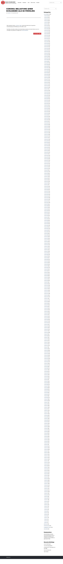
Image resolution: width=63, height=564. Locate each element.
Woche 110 (46, 351)
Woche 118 (46, 338)
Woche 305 (46, 33)
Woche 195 (46, 212)
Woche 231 (46, 155)
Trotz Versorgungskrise (48, 550)
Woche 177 (46, 242)
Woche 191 (46, 219)
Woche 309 (46, 27)
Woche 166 (46, 260)
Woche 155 (46, 278)
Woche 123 (46, 330)
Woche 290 (46, 58)
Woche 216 (46, 179)
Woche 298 (46, 45)
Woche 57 (46, 438)
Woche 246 (46, 130)
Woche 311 (46, 24)
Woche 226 (46, 163)
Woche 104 (46, 361)
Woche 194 (46, 214)
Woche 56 (46, 440)
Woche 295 (46, 50)
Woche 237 (46, 145)
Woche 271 (46, 89)
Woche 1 (45, 527)
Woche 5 (45, 520)
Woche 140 (46, 302)
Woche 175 (46, 245)
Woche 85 (46, 392)
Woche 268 (46, 94)
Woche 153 (46, 281)
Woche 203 (46, 199)
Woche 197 (46, 209)
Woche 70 (46, 417)
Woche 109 (46, 353)
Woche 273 (46, 86)
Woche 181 (46, 235)
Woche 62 (46, 430)
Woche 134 (46, 312)
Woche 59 (46, 435)
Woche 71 (46, 415)
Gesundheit (46, 533)
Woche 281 (46, 73)
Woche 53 (46, 445)
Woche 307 (46, 30)
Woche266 (46, 97)
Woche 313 (46, 20)
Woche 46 (46, 456)
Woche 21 (46, 497)
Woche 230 (46, 156)
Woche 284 (46, 68)
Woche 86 (46, 391)
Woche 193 (46, 215)
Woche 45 (46, 458)
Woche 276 (46, 81)
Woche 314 (46, 19)
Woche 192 (46, 217)
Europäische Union (47, 532)
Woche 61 (46, 432)
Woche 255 (46, 115)
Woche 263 (46, 102)
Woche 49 (46, 451)
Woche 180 (46, 237)
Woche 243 (46, 135)
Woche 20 (46, 499)
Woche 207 (46, 192)
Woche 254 (46, 117)
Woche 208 (46, 191)
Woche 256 (46, 114)
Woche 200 (46, 204)
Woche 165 (46, 261)
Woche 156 (46, 276)
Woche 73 (46, 412)
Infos (29, 2)
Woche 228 (46, 160)
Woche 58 (46, 437)
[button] (26, 2)
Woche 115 (46, 343)
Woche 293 (46, 53)
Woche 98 (46, 371)
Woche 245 (46, 132)
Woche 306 (46, 32)
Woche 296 (46, 48)
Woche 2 (45, 525)
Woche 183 (46, 232)
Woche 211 (46, 186)
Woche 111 (46, 350)
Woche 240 (46, 140)
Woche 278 (46, 78)
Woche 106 (46, 358)
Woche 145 (46, 294)
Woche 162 (46, 266)
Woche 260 (46, 107)
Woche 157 (46, 274)
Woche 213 (46, 184)
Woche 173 (46, 248)
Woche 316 (46, 15)
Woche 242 (46, 137)
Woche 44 (46, 460)
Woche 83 (46, 396)
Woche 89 (46, 386)
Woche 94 (46, 378)
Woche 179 (46, 238)
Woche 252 (46, 120)
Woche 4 (46, 522)
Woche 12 (46, 509)
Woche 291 (46, 56)
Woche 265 (46, 99)
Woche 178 (46, 240)
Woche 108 (46, 355)
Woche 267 (46, 96)
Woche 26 (46, 489)
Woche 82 (46, 397)
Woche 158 (46, 273)
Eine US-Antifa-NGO (47, 555)
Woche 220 (46, 173)
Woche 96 (46, 374)
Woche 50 (46, 450)
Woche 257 (46, 112)
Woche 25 (46, 491)
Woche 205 (46, 196)
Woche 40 (46, 466)
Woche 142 (46, 299)
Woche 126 (46, 325)
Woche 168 (46, 256)
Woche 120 (46, 335)
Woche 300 (46, 42)
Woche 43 (46, 461)
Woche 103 (46, 363)
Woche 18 (46, 502)
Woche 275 (46, 83)
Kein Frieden (46, 556)
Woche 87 (46, 389)
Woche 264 (46, 101)
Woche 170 (46, 253)
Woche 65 (46, 425)
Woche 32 (46, 479)
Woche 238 (46, 143)
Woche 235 (46, 148)
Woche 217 (46, 178)
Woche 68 (46, 420)
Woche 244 (46, 133)
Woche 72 (46, 414)
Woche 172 (46, 250)
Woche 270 (46, 91)
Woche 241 (46, 138)
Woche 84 (46, 394)
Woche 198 (46, 207)
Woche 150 (46, 286)
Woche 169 (46, 255)
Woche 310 (46, 25)
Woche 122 (46, 332)
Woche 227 (46, 161)
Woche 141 (46, 301)
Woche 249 (46, 125)
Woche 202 (46, 201)
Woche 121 (46, 333)
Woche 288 (46, 61)
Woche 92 (46, 381)
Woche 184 (46, 230)
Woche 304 (46, 35)
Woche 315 (46, 17)
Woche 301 (46, 40)
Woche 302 (46, 38)
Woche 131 (46, 317)
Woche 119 (46, 337)
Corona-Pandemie (25, 30)
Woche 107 (46, 356)
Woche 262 (46, 104)
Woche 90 (46, 384)
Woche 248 (46, 127)
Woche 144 (46, 296)
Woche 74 (46, 410)
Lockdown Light (18, 25)
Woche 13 (46, 507)
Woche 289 (46, 60)
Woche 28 (46, 486)
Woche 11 (46, 510)
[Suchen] (54, 2)
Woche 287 (46, 63)
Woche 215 (46, 181)
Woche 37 (46, 471)
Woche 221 (46, 171)
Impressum (8, 562)
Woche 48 (46, 453)
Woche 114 (46, 345)
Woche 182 (46, 233)
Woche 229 (46, 158)
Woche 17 (46, 504)
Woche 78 (46, 404)
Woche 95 (46, 376)
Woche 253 (46, 119)
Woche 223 (46, 168)
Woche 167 (46, 258)
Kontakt (37, 2)
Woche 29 (46, 484)
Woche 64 (46, 427)
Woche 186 (46, 227)
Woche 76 (46, 407)
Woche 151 (46, 284)
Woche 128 (46, 322)
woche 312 (46, 22)
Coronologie (46, 14)
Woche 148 (46, 289)
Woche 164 (46, 263)
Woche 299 (46, 43)
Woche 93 (46, 379)
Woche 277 (46, 79)
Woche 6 (45, 519)
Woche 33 (46, 478)
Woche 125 (46, 327)
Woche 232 (46, 153)
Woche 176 (46, 243)
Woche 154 (46, 279)
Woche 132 (46, 315)
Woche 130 (46, 319)
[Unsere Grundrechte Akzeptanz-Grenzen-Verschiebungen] (8, 2)
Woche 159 (46, 271)
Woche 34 (46, 476)
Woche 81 (46, 399)
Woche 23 (46, 494)
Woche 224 (46, 166)
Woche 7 (45, 517)
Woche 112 (46, 348)
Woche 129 (46, 320)
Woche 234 (46, 150)
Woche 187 (46, 225)
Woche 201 (46, 202)
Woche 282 (46, 71)
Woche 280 (46, 74)
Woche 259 (46, 109)
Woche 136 (46, 309)
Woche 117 (46, 340)
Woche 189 (46, 222)
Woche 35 (46, 474)
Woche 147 (46, 291)
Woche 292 (46, 55)
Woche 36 (46, 473)
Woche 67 (46, 422)
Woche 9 (45, 514)
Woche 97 (46, 373)
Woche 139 (46, 304)
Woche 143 (46, 297)
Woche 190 (46, 220)
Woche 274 (46, 84)
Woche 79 (46, 402)
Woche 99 (46, 369)
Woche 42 (46, 463)
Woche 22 (46, 496)
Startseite (19, 2)
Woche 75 (46, 409)
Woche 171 (46, 251)
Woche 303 (46, 37)
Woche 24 (46, 492)
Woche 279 (46, 76)
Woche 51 (46, 448)
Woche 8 (46, 515)
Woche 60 (46, 433)
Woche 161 (46, 268)
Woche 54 (46, 443)
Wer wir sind (33, 2)
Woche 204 (46, 197)
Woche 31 (46, 481)
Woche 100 (46, 368)
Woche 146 (46, 292)
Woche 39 (46, 468)
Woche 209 (46, 189)
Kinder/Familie (46, 530)
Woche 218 (46, 176)
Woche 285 (46, 66)
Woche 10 (46, 512)
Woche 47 (46, 455)
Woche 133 (46, 314)
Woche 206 (46, 194)
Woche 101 (46, 366)
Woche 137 (46, 307)
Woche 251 (46, 122)
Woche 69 (46, 419)
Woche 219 (46, 174)
